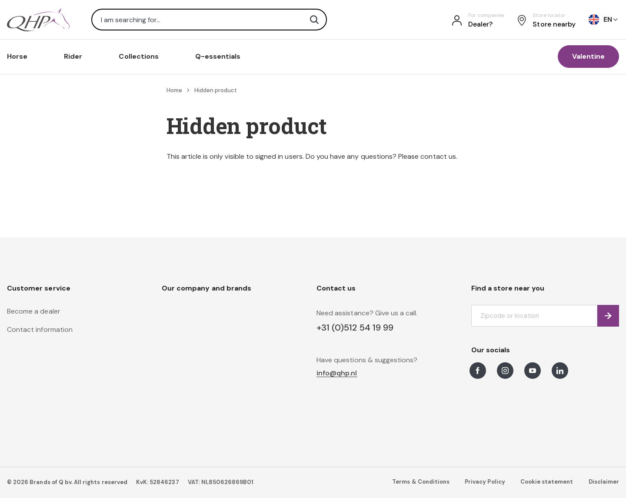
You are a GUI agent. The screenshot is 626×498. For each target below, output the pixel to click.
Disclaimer (604, 481)
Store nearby (554, 24)
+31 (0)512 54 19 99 (354, 327)
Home (174, 90)
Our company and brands (206, 288)
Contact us (336, 288)
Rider (73, 56)
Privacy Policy (485, 481)
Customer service (38, 288)
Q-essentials (218, 56)
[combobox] (209, 19)
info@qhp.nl (336, 373)
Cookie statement (546, 481)
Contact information (40, 329)
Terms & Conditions (421, 481)
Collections (139, 56)
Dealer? (480, 24)
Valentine (588, 56)
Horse (17, 56)
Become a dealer (33, 311)
